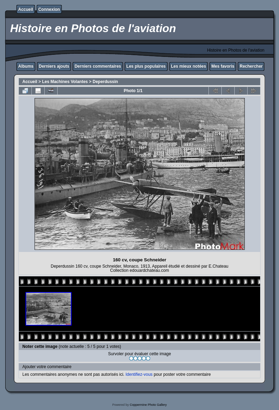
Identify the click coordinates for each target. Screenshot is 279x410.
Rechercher (251, 66)
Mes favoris (222, 66)
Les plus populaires (146, 66)
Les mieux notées (188, 66)
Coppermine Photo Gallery (148, 405)
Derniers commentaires (97, 66)
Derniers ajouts (54, 66)
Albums (26, 66)
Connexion (49, 9)
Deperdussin (105, 81)
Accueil (25, 9)
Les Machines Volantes (65, 81)
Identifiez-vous (138, 374)
